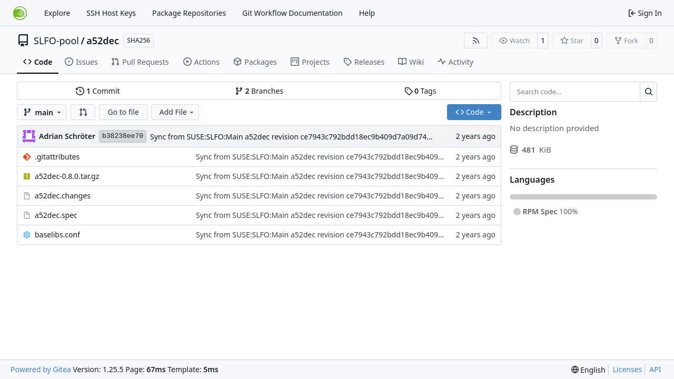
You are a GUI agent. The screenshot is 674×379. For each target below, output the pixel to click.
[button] (83, 112)
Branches (259, 91)
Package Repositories (189, 13)
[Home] (20, 13)
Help (367, 13)
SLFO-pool (56, 40)
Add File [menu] (177, 112)
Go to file (122, 112)
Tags (420, 91)
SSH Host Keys (111, 13)
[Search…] (648, 92)
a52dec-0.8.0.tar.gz (67, 176)
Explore (57, 13)
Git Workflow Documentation (292, 13)
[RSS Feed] (476, 40)
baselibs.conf (57, 235)
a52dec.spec (56, 215)
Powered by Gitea (41, 369)
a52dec (102, 40)
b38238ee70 (122, 136)
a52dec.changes (63, 196)
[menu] (588, 370)
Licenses (627, 369)
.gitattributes (57, 157)
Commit (98, 91)
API (655, 369)
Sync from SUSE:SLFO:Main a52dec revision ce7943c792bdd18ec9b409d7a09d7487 (292, 137)
